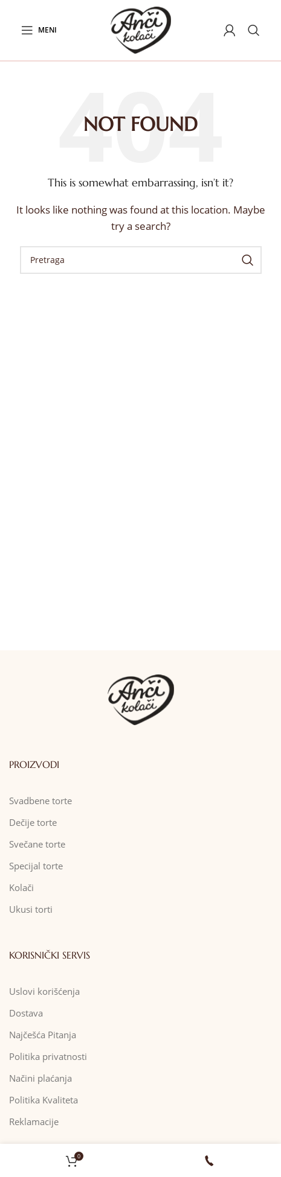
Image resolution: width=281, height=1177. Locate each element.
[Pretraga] (254, 30)
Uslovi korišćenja (44, 991)
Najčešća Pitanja (42, 1035)
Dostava (26, 1013)
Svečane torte (37, 844)
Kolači (21, 887)
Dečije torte (33, 822)
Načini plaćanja (40, 1078)
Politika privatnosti (48, 1056)
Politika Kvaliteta (43, 1100)
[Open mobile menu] (39, 30)
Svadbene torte (40, 801)
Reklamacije (34, 1121)
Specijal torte (36, 866)
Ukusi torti (31, 909)
